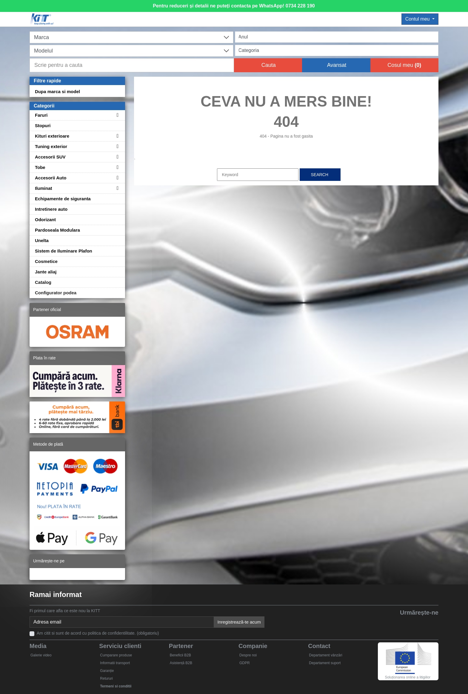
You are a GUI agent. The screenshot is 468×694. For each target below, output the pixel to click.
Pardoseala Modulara (57, 230)
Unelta (42, 240)
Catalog (43, 282)
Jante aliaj (46, 271)
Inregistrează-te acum (239, 621)
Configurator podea (55, 292)
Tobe (40, 167)
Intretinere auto (51, 209)
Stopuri (43, 125)
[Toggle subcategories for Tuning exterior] (117, 146)
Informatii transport (115, 663)
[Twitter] (390, 623)
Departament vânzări (325, 655)
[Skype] (418, 623)
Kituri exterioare (52, 136)
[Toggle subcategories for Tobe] (117, 167)
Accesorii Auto (50, 177)
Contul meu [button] (418, 18)
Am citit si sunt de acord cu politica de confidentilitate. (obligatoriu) (98, 633)
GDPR (244, 663)
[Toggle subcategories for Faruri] (117, 115)
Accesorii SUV (50, 156)
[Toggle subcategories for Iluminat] (117, 188)
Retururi (106, 678)
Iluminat (43, 188)
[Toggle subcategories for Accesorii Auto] (117, 177)
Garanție (107, 671)
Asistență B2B (181, 663)
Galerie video (41, 655)
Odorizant (45, 219)
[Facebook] (377, 623)
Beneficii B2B (180, 655)
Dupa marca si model (57, 91)
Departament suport (325, 663)
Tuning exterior (51, 146)
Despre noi (248, 655)
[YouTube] (404, 623)
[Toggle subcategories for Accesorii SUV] (117, 156)
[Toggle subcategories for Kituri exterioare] (117, 136)
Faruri (41, 115)
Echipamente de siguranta (63, 198)
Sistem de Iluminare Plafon (63, 250)
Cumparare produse (116, 655)
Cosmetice (46, 261)
